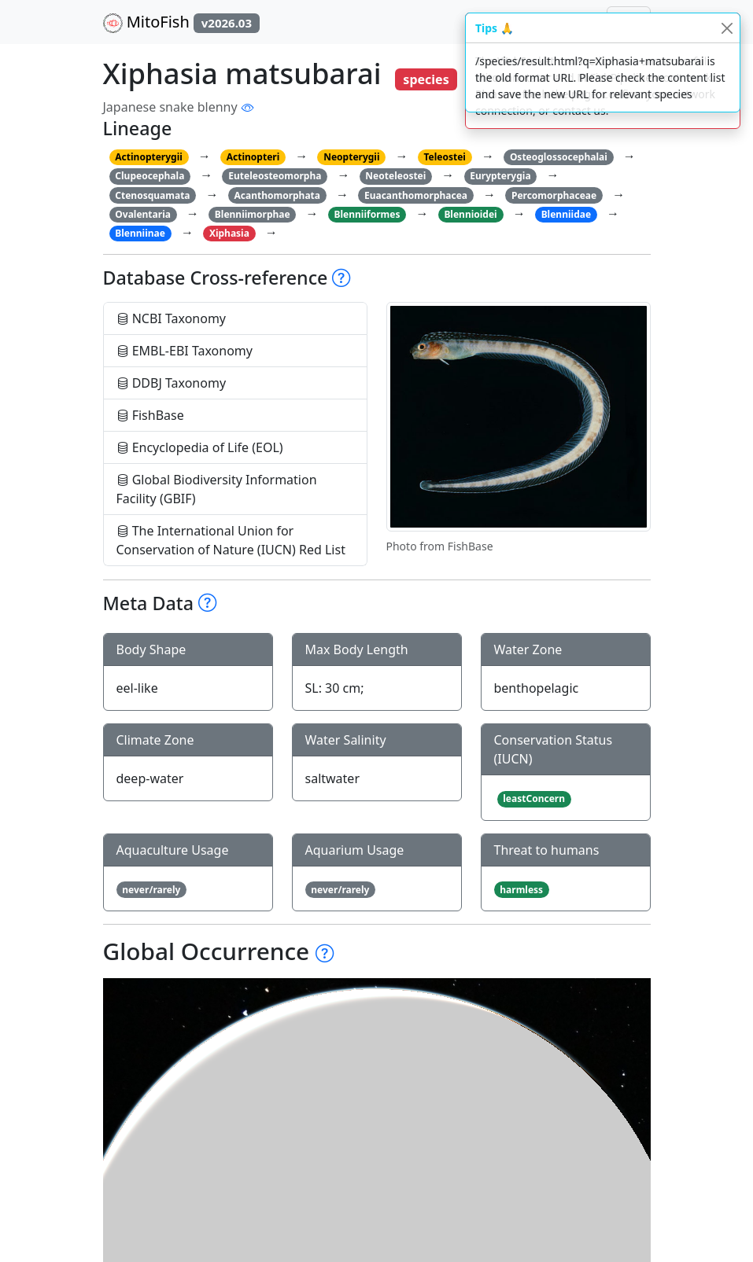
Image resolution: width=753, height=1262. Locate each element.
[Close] (726, 28)
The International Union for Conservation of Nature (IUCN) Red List (230, 540)
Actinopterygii (149, 157)
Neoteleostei (395, 175)
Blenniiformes (367, 214)
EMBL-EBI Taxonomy (184, 350)
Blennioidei (470, 214)
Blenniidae (566, 214)
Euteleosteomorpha (274, 175)
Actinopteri (253, 157)
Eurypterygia (500, 175)
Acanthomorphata (277, 195)
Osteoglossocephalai (558, 157)
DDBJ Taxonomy (171, 383)
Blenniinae (140, 233)
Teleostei (444, 157)
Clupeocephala (149, 175)
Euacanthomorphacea (415, 195)
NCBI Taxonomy (171, 318)
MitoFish (181, 22)
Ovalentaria (143, 214)
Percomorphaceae (553, 195)
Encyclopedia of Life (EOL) (199, 447)
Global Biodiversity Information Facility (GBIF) (216, 489)
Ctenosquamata (152, 195)
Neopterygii (351, 157)
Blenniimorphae (252, 214)
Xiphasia (229, 233)
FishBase (150, 415)
